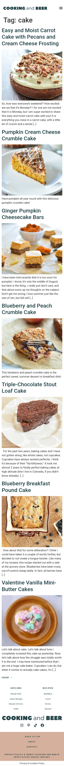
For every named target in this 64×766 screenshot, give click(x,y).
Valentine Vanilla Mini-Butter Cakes (29, 585)
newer (7, 677)
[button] (61, 8)
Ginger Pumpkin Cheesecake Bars (23, 213)
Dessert (48, 709)
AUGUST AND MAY (40, 757)
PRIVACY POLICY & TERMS (19, 754)
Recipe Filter (16, 694)
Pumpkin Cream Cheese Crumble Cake (31, 135)
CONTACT (32, 747)
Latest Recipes (16, 699)
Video (15, 709)
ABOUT (32, 741)
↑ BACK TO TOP (32, 736)
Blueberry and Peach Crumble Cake (27, 308)
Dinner (48, 704)
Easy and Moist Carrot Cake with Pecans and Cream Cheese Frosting (30, 37)
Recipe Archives (16, 704)
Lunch (48, 699)
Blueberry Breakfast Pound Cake (26, 486)
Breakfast (48, 694)
